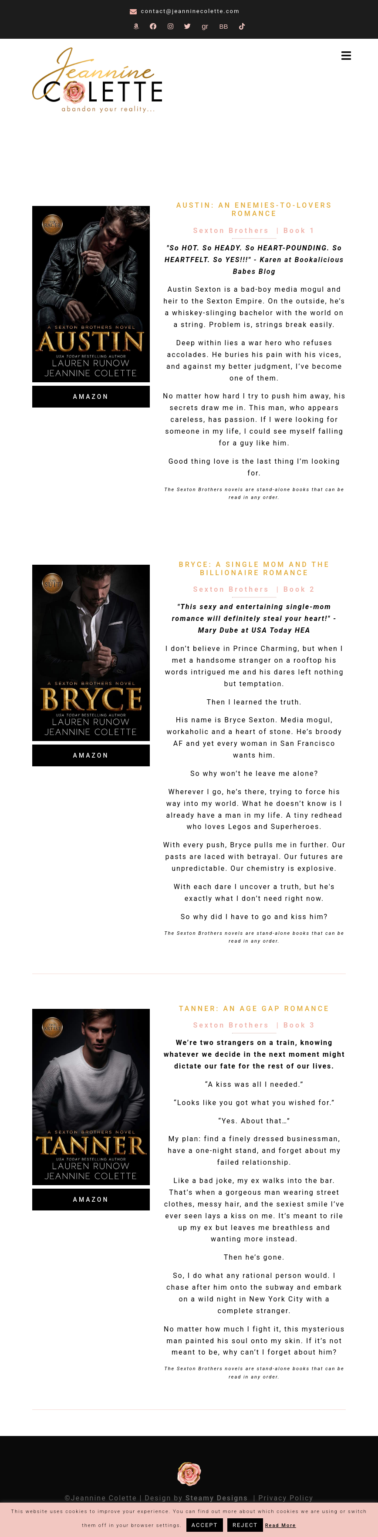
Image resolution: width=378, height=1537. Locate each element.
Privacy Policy (286, 1498)
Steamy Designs (218, 1498)
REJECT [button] (245, 1525)
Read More (280, 1525)
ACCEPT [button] (205, 1525)
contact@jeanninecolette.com (190, 11)
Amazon (91, 396)
